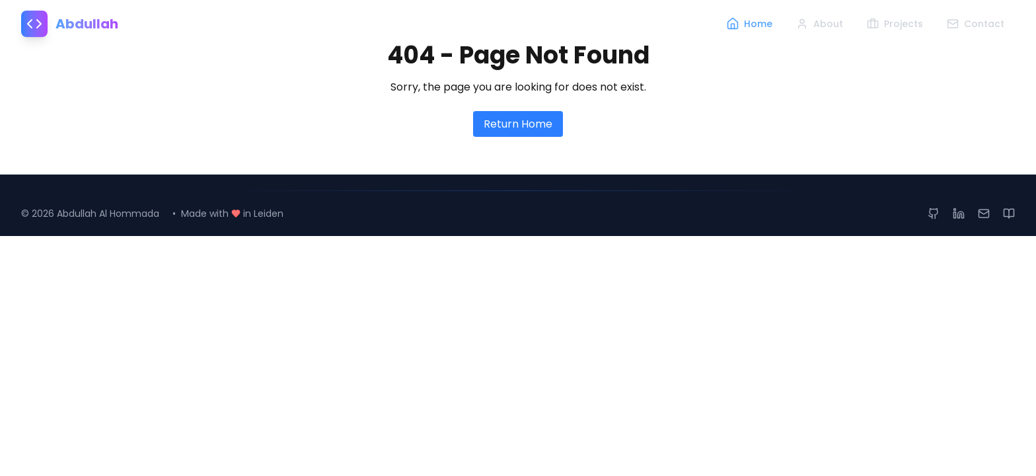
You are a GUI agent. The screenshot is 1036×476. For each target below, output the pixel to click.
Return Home (518, 124)
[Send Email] (984, 213)
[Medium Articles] (1009, 213)
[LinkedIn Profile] (959, 213)
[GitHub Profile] (934, 213)
